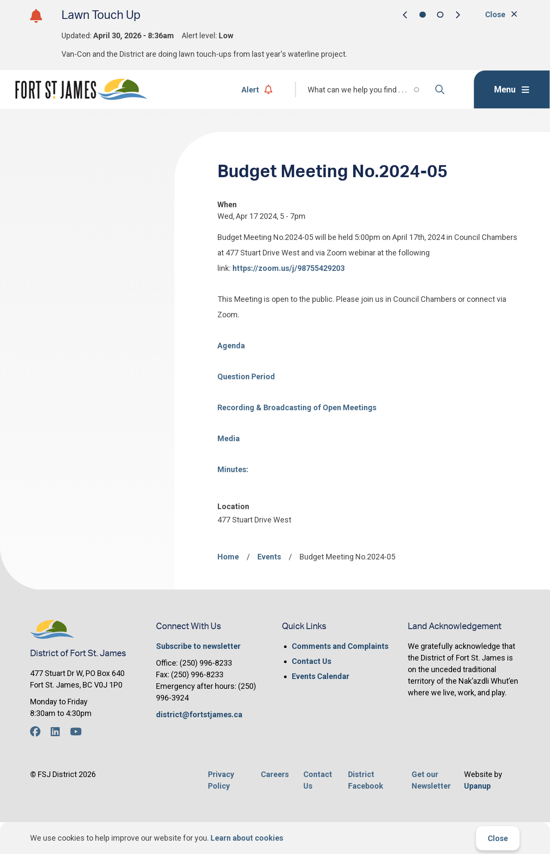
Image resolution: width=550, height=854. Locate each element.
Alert (257, 89)
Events (269, 556)
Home (228, 556)
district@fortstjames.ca (199, 714)
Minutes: (232, 469)
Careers (275, 774)
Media (228, 438)
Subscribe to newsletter (198, 646)
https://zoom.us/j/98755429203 (288, 268)
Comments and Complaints (340, 646)
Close (498, 838)
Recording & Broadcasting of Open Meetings (296, 407)
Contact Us (311, 661)
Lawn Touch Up (101, 15)
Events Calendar (320, 676)
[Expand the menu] (512, 89)
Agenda (231, 345)
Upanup (477, 785)
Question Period (246, 376)
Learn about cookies (247, 837)
